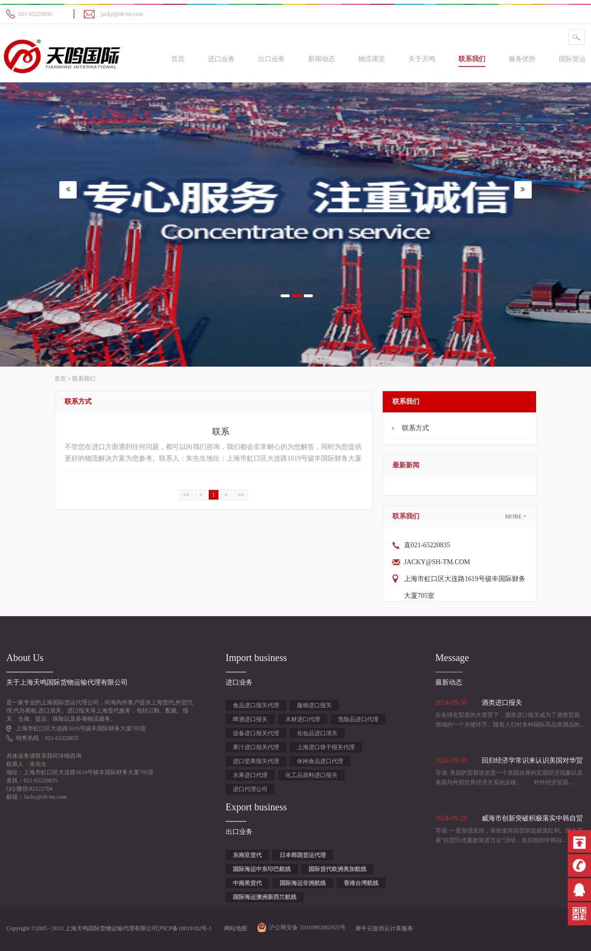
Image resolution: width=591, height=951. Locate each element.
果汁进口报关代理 (256, 747)
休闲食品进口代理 (320, 761)
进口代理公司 (250, 789)
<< (186, 494)
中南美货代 (247, 883)
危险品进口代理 (358, 719)
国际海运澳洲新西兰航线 (264, 897)
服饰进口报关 (314, 705)
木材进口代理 (302, 719)
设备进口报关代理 (256, 733)
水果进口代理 (250, 775)
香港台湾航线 (361, 883)
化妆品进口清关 (317, 733)
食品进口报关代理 (256, 705)
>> (241, 494)
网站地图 (234, 928)
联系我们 (83, 378)
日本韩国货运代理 (303, 855)
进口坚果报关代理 (256, 761)
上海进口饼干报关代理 (326, 747)
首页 (178, 59)
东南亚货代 (247, 855)
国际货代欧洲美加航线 (337, 869)
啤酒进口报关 (250, 719)
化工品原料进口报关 (311, 775)
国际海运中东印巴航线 (262, 869)
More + (515, 516)
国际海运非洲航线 (303, 883)
